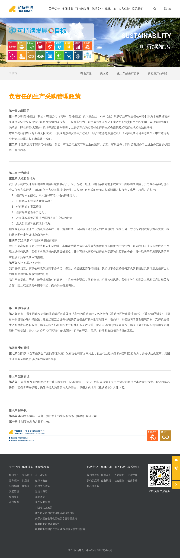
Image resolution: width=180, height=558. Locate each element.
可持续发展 (155, 46)
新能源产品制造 (158, 73)
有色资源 (86, 73)
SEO (70, 550)
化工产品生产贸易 (128, 73)
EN (169, 9)
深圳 (99, 550)
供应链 (104, 73)
